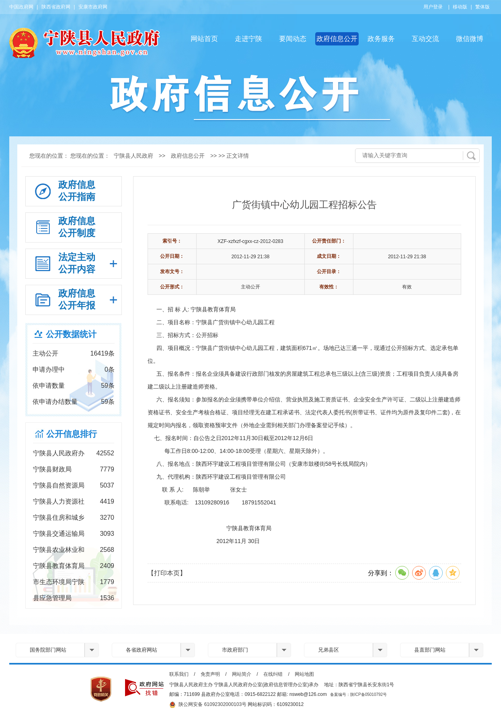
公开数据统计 (71, 334)
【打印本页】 (167, 573)
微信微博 (469, 39)
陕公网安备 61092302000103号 (207, 705)
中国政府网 (21, 7)
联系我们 (179, 674)
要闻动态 (292, 39)
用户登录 (433, 7)
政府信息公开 (336, 39)
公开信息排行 (71, 433)
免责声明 (210, 674)
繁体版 (482, 7)
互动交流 (425, 39)
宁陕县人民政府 (133, 155)
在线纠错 (273, 674)
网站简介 (241, 674)
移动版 (460, 7)
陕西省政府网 (55, 7)
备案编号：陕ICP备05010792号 (358, 694)
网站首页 (204, 39)
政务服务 (381, 39)
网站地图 (304, 674)
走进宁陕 (248, 39)
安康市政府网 (92, 7)
